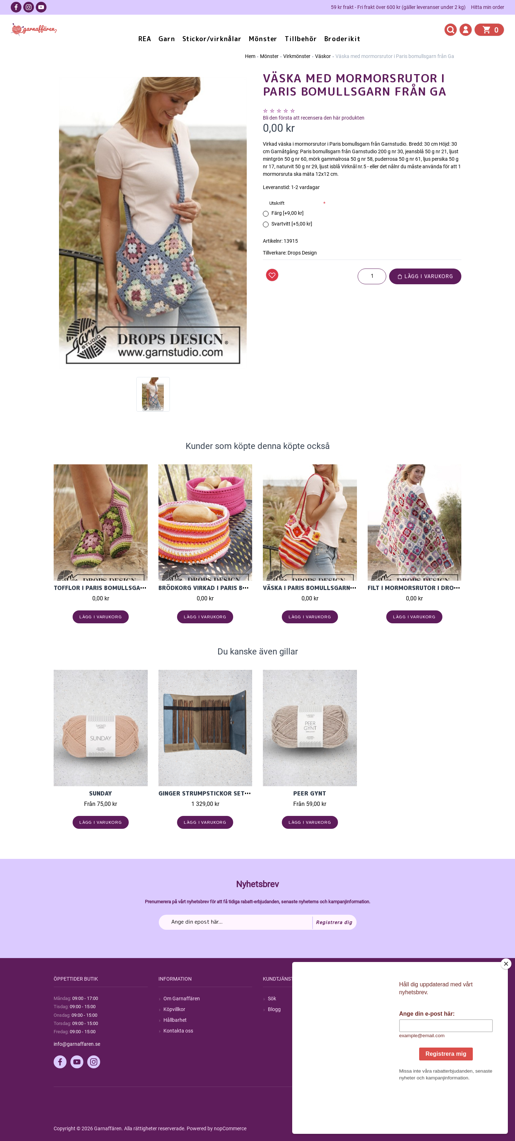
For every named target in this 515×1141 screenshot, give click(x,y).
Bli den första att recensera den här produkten (313, 118)
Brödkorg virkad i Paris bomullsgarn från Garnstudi (246, 588)
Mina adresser (388, 1020)
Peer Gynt (309, 793)
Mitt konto (384, 998)
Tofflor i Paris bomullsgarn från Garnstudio (129, 588)
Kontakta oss (178, 1031)
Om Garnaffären (181, 998)
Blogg (274, 1009)
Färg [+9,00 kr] (287, 213)
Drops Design (302, 253)
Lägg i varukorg (425, 276)
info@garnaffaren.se (77, 1044)
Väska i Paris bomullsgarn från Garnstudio (335, 588)
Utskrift (276, 203)
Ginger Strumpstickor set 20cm (210, 793)
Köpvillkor (174, 1009)
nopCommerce (230, 1128)
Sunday (100, 793)
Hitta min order (487, 7)
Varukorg (383, 1031)
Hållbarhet (175, 1020)
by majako (449, 1128)
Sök (272, 998)
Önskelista (384, 1041)
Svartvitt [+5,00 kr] (291, 224)
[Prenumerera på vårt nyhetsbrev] (257, 922)
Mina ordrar (386, 1009)
